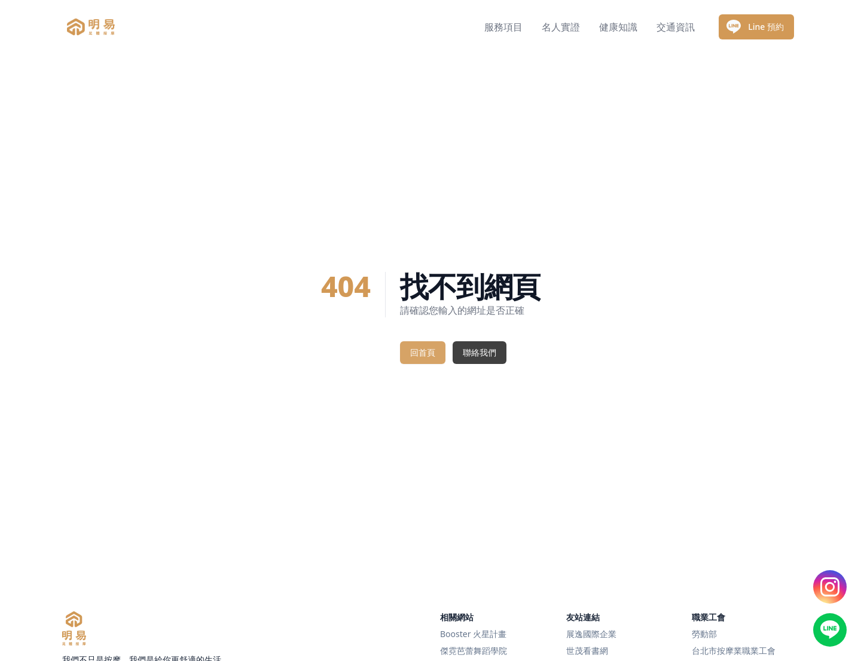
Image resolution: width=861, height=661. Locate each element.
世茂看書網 (587, 650)
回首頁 (422, 352)
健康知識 (618, 26)
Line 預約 (755, 27)
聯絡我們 (479, 352)
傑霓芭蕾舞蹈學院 (473, 650)
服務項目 (503, 26)
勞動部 (704, 633)
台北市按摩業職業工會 (733, 650)
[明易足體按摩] (74, 628)
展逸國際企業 (591, 633)
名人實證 (561, 26)
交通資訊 (676, 26)
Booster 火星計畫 (473, 633)
